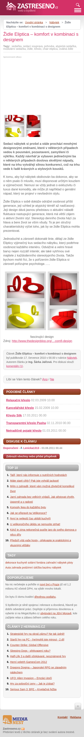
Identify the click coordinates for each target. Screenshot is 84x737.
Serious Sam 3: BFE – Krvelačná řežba (33, 689)
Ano (45, 379)
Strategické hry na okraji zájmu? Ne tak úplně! (37, 633)
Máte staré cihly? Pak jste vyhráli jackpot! (34, 480)
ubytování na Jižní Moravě (55, 613)
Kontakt (62, 717)
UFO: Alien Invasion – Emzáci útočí (31, 678)
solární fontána (37, 562)
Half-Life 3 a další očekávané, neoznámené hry (38, 656)
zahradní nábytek (56, 562)
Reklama (75, 717)
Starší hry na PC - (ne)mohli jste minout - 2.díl (37, 639)
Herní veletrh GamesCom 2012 (28, 661)
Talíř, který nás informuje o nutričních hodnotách (38, 475)
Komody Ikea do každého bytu (28, 507)
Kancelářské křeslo (20, 407)
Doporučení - (32, 448)
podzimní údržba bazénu (36, 567)
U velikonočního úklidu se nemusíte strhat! (35, 524)
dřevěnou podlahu (45, 596)
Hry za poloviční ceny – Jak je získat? (32, 683)
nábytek (56, 567)
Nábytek (54, 22)
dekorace (10, 562)
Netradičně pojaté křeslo (24, 430)
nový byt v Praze (50, 584)
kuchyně (22, 562)
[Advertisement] (35, 86)
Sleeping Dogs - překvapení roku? (30, 650)
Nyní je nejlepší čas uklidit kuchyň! (30, 518)
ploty (70, 562)
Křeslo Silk (14, 415)
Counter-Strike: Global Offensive (29, 645)
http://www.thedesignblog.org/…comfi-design (42, 341)
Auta (8, 567)
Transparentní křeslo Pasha (26, 423)
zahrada (16, 567)
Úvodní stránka (34, 22)
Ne (52, 379)
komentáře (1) (14, 366)
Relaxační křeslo (18, 400)
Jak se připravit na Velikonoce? (28, 513)
